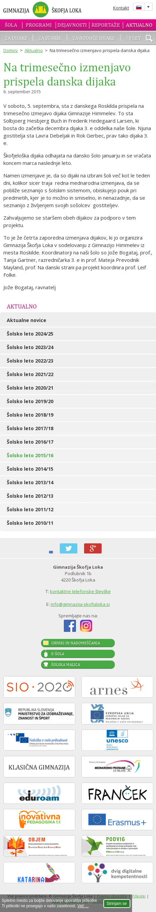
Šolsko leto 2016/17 (30, 442)
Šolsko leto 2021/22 (30, 374)
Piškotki (139, 895)
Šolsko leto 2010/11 (30, 523)
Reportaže (106, 25)
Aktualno (139, 25)
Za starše (50, 38)
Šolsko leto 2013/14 (30, 482)
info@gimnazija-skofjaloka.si (80, 604)
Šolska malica (65, 664)
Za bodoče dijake (94, 38)
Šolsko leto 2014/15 (30, 469)
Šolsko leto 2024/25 (30, 333)
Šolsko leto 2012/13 (30, 496)
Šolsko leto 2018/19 (30, 415)
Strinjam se (117, 903)
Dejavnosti (72, 25)
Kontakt (121, 8)
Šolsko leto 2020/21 (30, 388)
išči (149, 39)
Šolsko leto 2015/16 (30, 455)
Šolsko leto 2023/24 (30, 347)
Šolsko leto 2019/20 (30, 401)
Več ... (82, 906)
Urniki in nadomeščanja (75, 643)
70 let (133, 38)
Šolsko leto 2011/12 (30, 509)
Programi (39, 25)
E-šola (57, 653)
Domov (10, 50)
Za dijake (16, 38)
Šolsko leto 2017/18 (30, 428)
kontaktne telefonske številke (80, 591)
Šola (11, 25)
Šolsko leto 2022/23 (30, 361)
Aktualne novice (26, 320)
